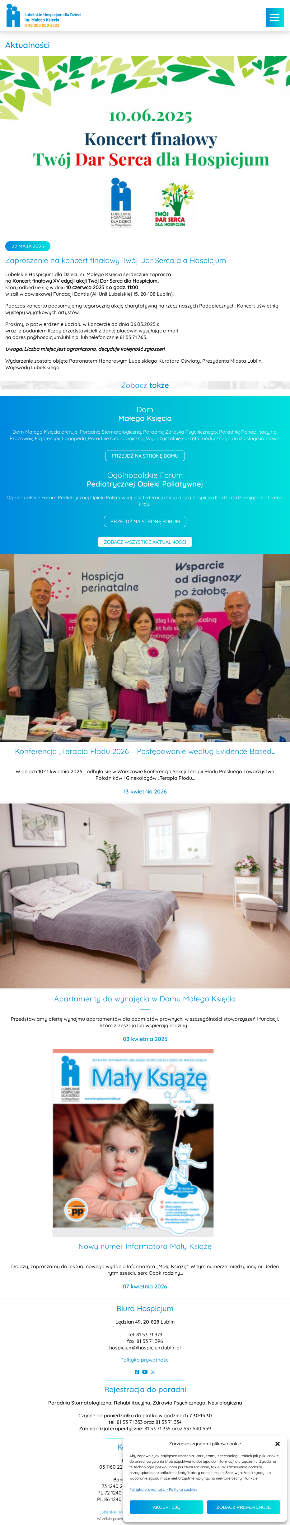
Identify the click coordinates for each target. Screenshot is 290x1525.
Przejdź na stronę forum (145, 521)
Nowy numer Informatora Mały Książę (145, 1246)
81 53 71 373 (149, 1334)
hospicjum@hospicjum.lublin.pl (145, 1347)
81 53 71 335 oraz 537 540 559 (177, 1428)
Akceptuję (166, 1507)
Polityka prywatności (145, 1360)
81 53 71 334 (169, 1422)
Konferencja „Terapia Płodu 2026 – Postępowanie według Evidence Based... (145, 751)
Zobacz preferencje (243, 1507)
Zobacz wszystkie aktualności (145, 542)
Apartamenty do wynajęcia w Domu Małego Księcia (145, 998)
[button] (277, 1444)
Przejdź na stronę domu (145, 456)
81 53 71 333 (130, 1422)
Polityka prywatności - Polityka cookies (163, 1489)
